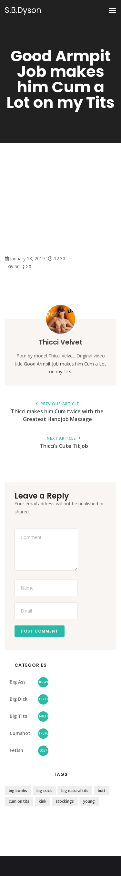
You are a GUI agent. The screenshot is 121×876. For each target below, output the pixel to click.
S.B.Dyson (23, 10)
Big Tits (18, 716)
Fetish (16, 750)
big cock (44, 790)
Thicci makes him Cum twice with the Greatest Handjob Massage (57, 412)
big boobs (18, 790)
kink (42, 801)
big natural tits (74, 790)
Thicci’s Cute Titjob (63, 442)
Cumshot (20, 733)
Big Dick (18, 699)
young (89, 801)
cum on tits (19, 801)
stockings (65, 801)
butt (102, 790)
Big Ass (17, 682)
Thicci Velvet (60, 342)
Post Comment (39, 631)
